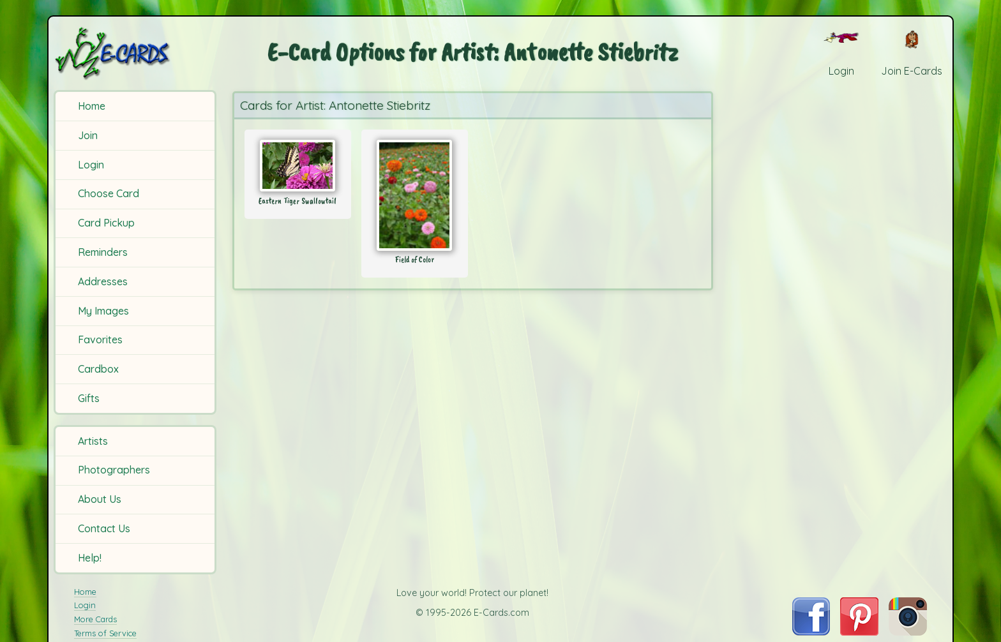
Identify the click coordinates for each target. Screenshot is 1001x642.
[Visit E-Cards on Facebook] (811, 631)
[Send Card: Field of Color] (415, 195)
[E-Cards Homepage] (133, 53)
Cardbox (98, 368)
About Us (99, 499)
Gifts (89, 398)
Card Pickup (106, 222)
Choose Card (108, 193)
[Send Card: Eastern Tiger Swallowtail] (298, 165)
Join (88, 135)
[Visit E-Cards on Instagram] (908, 631)
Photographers (114, 469)
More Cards (95, 619)
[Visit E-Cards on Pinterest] (859, 631)
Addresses (103, 281)
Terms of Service (105, 633)
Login (91, 164)
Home (91, 106)
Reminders (103, 252)
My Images (103, 310)
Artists (93, 441)
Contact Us (104, 528)
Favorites (100, 339)
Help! (90, 557)
